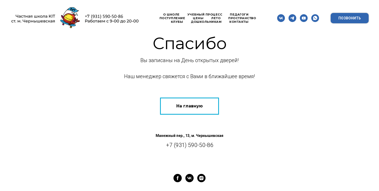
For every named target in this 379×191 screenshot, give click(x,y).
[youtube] (304, 18)
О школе (171, 14)
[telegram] (292, 18)
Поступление (172, 18)
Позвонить (349, 18)
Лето (216, 18)
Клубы (177, 22)
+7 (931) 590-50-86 (189, 145)
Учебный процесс (204, 14)
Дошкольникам (206, 22)
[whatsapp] (315, 18)
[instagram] (201, 178)
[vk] (281, 18)
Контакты (238, 22)
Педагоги (239, 14)
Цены (198, 18)
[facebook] (177, 178)
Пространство (242, 18)
